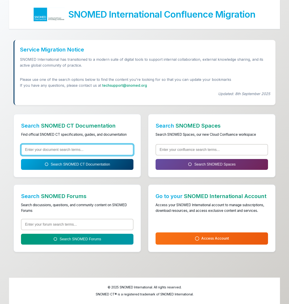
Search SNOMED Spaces (211, 164)
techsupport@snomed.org (124, 85)
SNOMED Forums (63, 196)
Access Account (212, 238)
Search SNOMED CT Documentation (77, 164)
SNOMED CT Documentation (78, 125)
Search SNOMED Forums (77, 239)
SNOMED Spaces (198, 125)
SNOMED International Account (225, 196)
